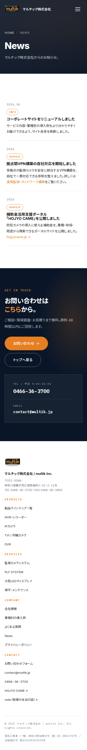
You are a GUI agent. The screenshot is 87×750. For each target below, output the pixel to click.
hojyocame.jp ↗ (18, 237)
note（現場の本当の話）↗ (21, 699)
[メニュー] (77, 9)
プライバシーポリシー (18, 645)
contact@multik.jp (17, 672)
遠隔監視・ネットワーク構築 (25, 182)
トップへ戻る (22, 360)
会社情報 (11, 609)
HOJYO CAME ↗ (16, 690)
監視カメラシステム (17, 563)
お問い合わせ (26, 343)
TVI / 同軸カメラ (15, 535)
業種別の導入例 (15, 618)
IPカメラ (10, 526)
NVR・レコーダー (16, 517)
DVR (8, 544)
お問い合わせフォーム (19, 663)
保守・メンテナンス (17, 590)
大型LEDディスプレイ (18, 581)
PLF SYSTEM (14, 572)
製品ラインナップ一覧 (18, 508)
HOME (9, 32)
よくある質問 (13, 627)
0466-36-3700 (16, 681)
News (9, 636)
